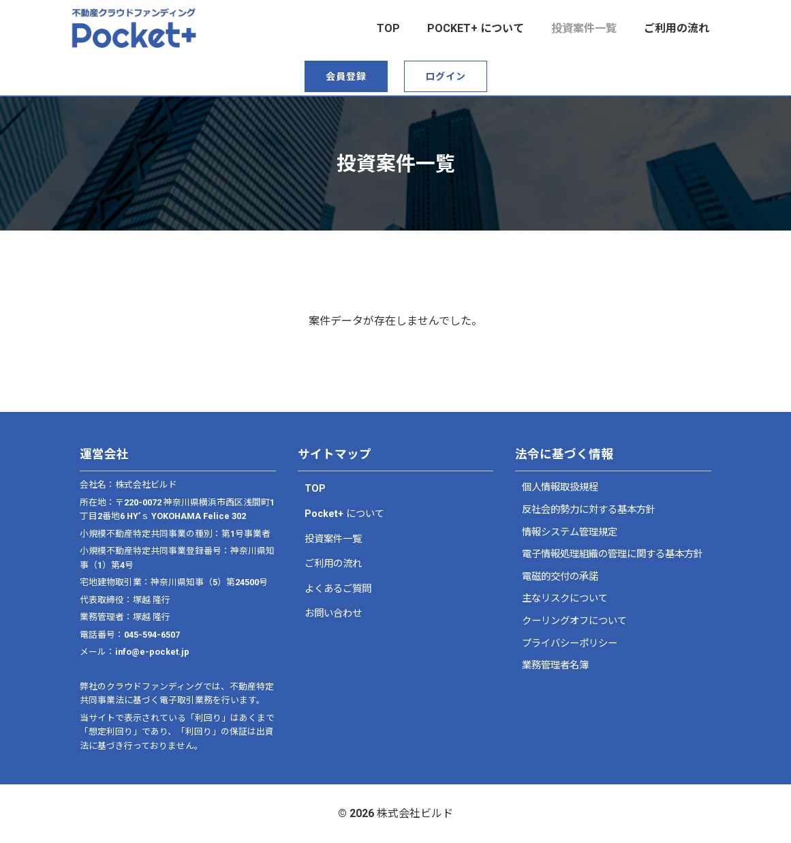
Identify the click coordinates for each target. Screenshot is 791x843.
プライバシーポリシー (569, 643)
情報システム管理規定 (569, 532)
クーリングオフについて (574, 621)
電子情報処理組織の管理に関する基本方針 (612, 554)
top (388, 28)
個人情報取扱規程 (560, 487)
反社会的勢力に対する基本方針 (588, 510)
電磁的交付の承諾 (560, 576)
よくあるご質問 (338, 589)
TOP (315, 488)
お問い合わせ (333, 613)
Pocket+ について (475, 28)
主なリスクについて (565, 598)
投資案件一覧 (584, 28)
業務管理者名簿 (555, 665)
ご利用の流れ (676, 28)
